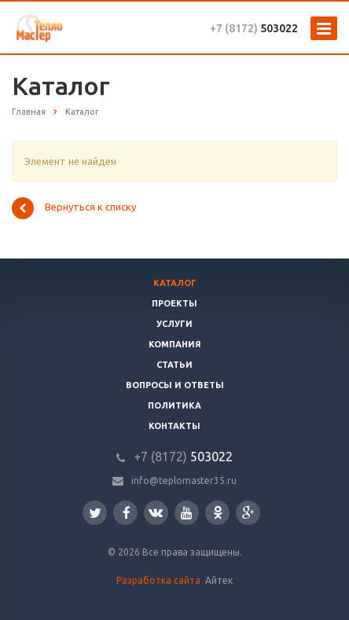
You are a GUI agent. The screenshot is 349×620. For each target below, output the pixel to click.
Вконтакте (156, 512)
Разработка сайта (159, 580)
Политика (174, 405)
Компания (175, 344)
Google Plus (248, 512)
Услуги (174, 323)
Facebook (126, 512)
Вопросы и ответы (175, 385)
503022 (254, 28)
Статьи (174, 364)
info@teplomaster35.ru (184, 480)
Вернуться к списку (74, 208)
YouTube (187, 512)
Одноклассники (217, 512)
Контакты (174, 426)
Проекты (174, 303)
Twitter (95, 512)
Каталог (175, 283)
